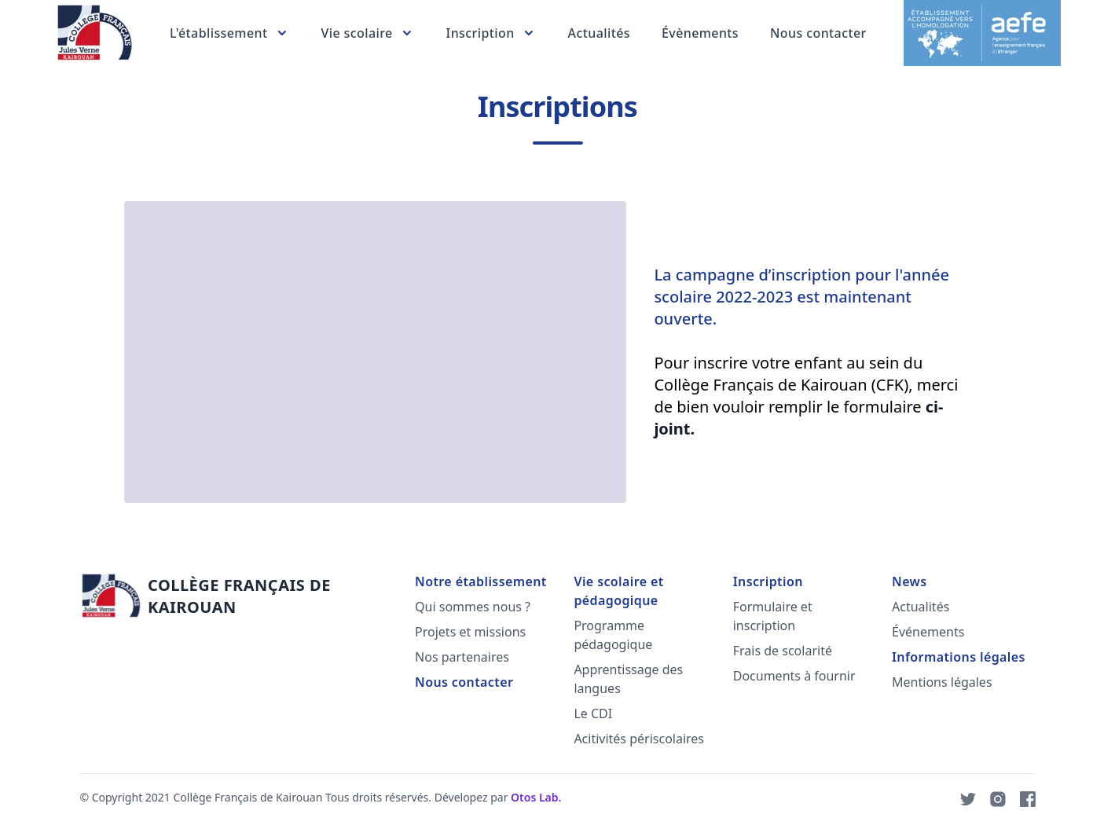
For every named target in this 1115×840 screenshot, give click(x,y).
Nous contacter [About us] (817, 33)
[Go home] (221, 596)
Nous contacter (463, 682)
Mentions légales (941, 682)
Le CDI (592, 713)
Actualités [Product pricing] (598, 33)
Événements (927, 631)
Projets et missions (469, 631)
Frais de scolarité (781, 650)
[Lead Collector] (92, 33)
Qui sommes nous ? (472, 606)
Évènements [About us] (699, 33)
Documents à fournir (793, 675)
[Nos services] (228, 33)
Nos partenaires (461, 657)
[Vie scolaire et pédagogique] (366, 33)
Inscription (766, 581)
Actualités (919, 606)
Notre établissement (480, 581)
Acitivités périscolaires (638, 738)
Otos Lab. (535, 797)
